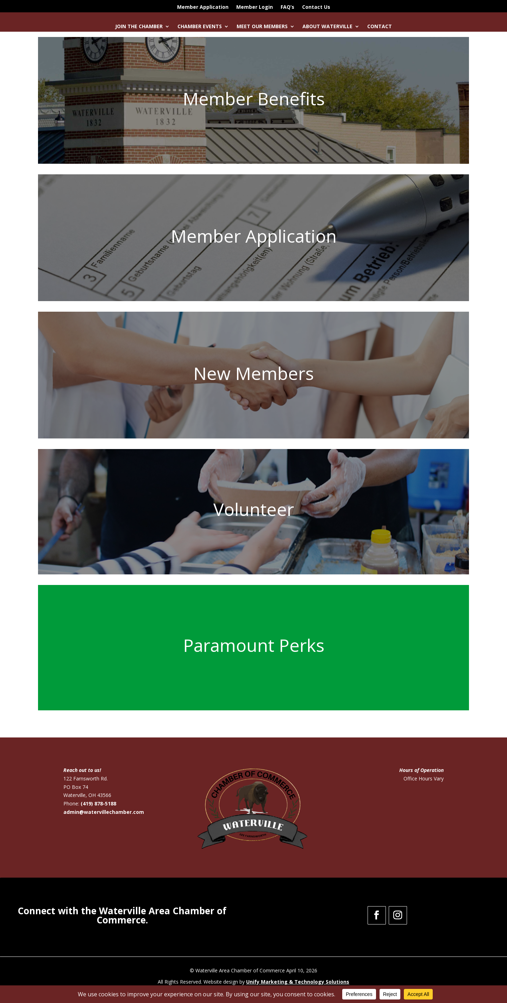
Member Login (254, 7)
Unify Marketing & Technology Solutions (297, 981)
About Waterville (327, 27)
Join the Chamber (139, 27)
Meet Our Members (262, 27)
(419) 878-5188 (98, 803)
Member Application (203, 7)
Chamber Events (199, 27)
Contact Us (316, 7)
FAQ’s (287, 7)
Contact (379, 27)
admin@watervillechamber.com (103, 812)
